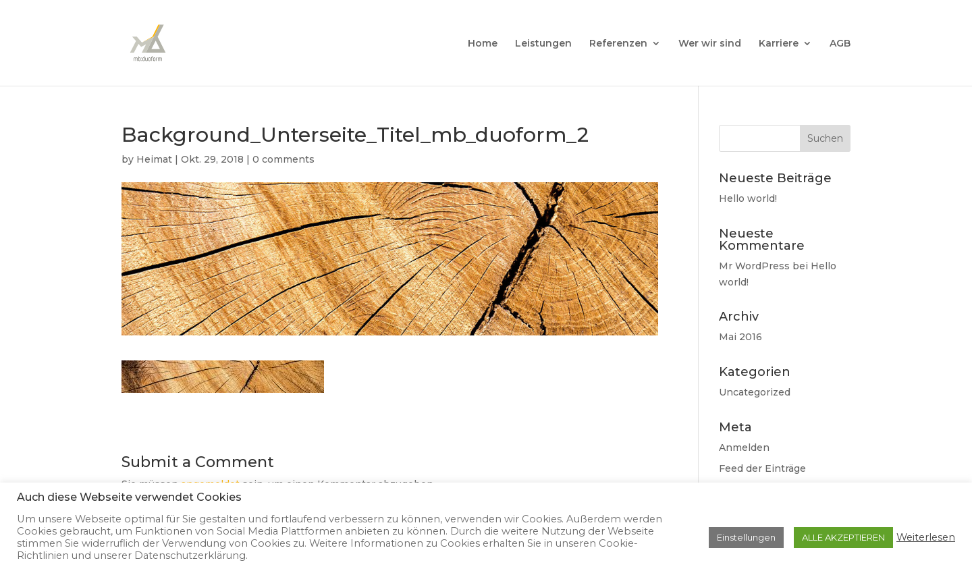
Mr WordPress (754, 266)
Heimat (154, 159)
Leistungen (543, 43)
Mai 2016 (740, 337)
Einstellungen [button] (746, 537)
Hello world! (748, 198)
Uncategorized (754, 392)
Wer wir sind (709, 43)
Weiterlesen (925, 537)
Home (482, 43)
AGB (840, 43)
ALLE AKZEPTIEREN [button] (843, 537)
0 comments (283, 159)
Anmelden (744, 447)
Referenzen (618, 43)
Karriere (779, 43)
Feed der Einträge (762, 468)
